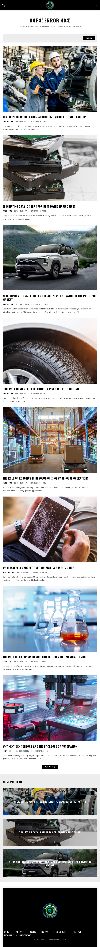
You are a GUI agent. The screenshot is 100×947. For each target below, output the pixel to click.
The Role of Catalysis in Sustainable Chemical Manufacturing (45, 657)
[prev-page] (88, 793)
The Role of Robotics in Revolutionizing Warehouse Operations (46, 478)
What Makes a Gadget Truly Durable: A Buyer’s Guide (38, 568)
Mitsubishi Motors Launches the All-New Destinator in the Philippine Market (50, 298)
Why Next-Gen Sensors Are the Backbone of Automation (40, 746)
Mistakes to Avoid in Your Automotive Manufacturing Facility (45, 117)
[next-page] (92, 793)
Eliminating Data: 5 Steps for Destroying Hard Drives (39, 206)
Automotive (8, 122)
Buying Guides (9, 572)
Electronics (8, 751)
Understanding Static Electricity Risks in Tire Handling (41, 389)
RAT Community (22, 121)
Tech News (7, 211)
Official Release (22, 304)
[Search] (89, 38)
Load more (50, 767)
